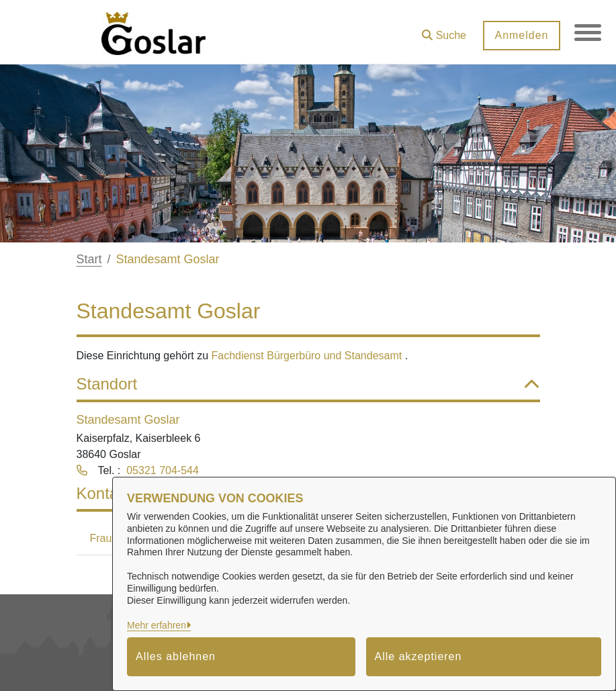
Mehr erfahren (156, 625)
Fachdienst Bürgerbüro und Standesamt (308, 355)
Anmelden (521, 35)
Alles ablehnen (176, 656)
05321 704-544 (162, 470)
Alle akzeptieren (418, 656)
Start (89, 259)
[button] (444, 30)
